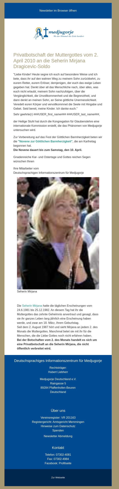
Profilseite (65, 463)
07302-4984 (61, 458)
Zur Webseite (58, 477)
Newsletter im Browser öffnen (58, 10)
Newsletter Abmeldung (58, 436)
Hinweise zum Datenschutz (58, 426)
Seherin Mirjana (32, 305)
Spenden (58, 430)
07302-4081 (63, 454)
